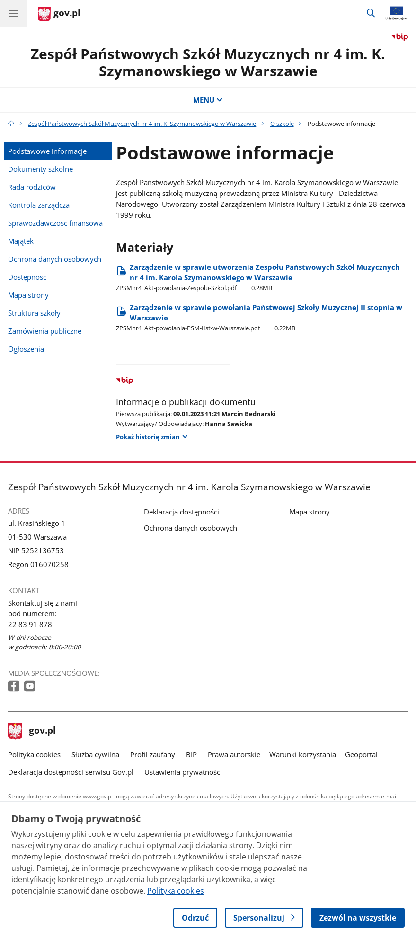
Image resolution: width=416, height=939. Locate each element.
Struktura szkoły (34, 313)
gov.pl (32, 731)
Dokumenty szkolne (40, 169)
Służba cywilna (95, 754)
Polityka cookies (34, 754)
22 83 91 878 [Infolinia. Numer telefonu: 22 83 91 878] (30, 624)
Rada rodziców (32, 187)
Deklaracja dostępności (181, 511)
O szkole (282, 123)
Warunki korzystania (302, 754)
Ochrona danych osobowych (54, 259)
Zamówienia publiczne (44, 331)
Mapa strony (28, 295)
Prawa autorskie (234, 754)
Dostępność (27, 277)
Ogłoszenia (26, 349)
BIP (191, 754)
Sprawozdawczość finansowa (55, 223)
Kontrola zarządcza (39, 205)
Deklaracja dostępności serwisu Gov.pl (70, 772)
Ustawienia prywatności (183, 772)
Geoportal (361, 754)
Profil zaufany (152, 754)
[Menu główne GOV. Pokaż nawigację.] (13, 13)
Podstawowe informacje (47, 151)
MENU (208, 100)
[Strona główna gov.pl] (59, 14)
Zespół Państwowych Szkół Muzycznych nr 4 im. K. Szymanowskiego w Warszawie (208, 62)
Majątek (21, 241)
